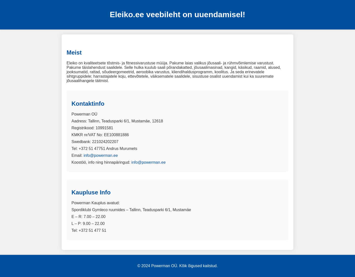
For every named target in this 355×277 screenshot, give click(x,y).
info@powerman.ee (101, 155)
